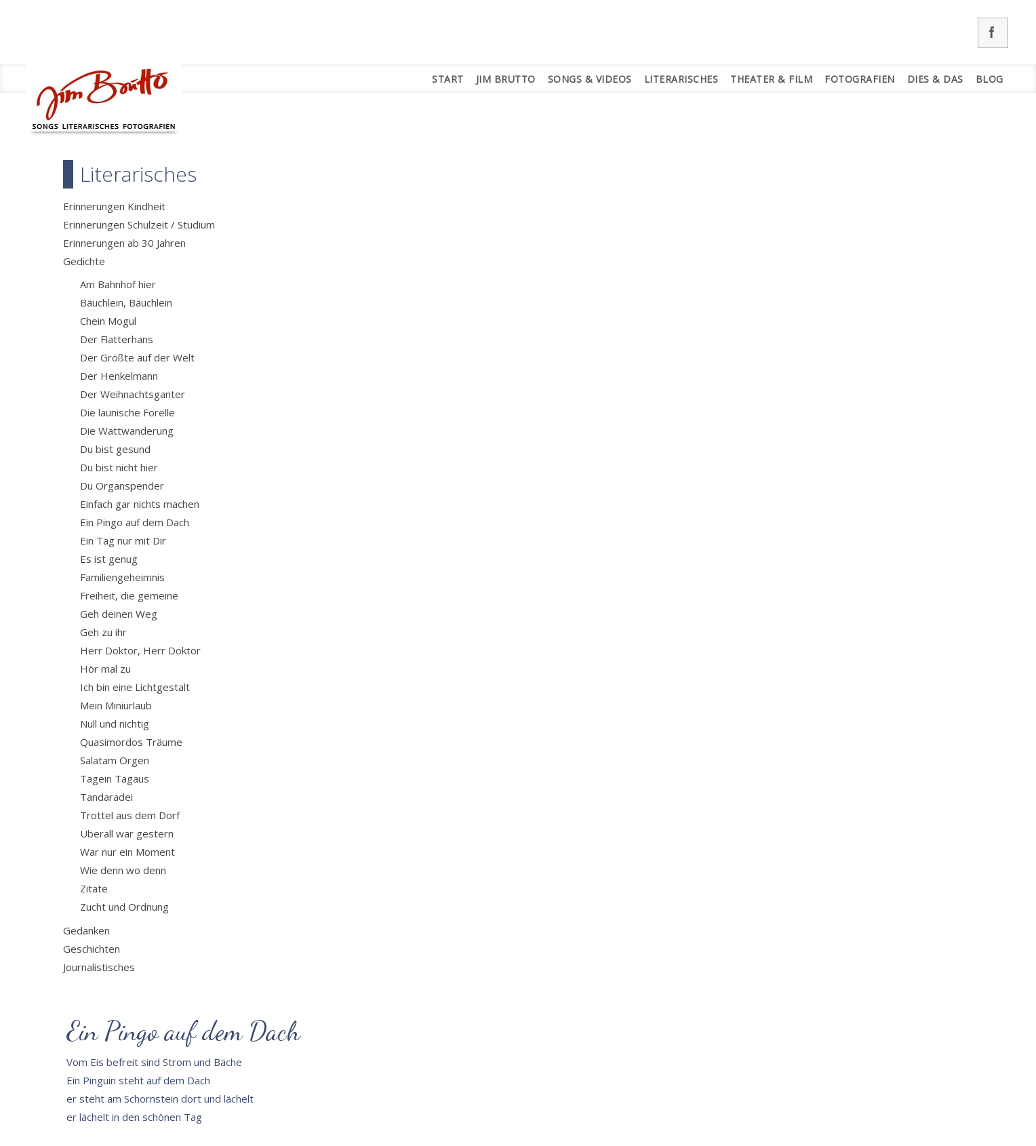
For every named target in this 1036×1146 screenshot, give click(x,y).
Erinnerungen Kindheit (114, 206)
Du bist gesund (115, 449)
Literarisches (681, 79)
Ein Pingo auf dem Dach (134, 522)
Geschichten (91, 948)
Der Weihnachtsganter (132, 394)
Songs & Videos (590, 79)
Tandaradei (106, 797)
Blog (989, 79)
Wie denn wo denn (123, 870)
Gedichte (84, 261)
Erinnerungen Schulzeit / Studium (139, 224)
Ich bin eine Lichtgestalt (135, 687)
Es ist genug (109, 559)
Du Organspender (122, 485)
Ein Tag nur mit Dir (123, 540)
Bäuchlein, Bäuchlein (126, 302)
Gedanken (86, 930)
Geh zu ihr (103, 632)
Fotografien (859, 79)
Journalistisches (99, 967)
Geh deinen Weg (118, 613)
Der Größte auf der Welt (137, 357)
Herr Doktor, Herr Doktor (140, 650)
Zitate (94, 888)
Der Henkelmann (119, 375)
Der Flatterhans (116, 339)
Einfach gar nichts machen (139, 504)
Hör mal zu (105, 668)
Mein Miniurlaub (116, 705)
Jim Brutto (506, 79)
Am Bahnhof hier (118, 284)
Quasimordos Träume (131, 742)
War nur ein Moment (127, 851)
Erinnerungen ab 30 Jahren (124, 243)
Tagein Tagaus (114, 778)
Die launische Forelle (127, 412)
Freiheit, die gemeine (129, 595)
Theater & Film (771, 79)
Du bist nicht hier (119, 467)
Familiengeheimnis (122, 577)
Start (448, 79)
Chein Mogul (108, 321)
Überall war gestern (127, 833)
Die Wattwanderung (127, 430)
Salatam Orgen (114, 760)
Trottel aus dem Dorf (130, 815)
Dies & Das (935, 79)
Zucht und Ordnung (124, 906)
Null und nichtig (114, 723)
